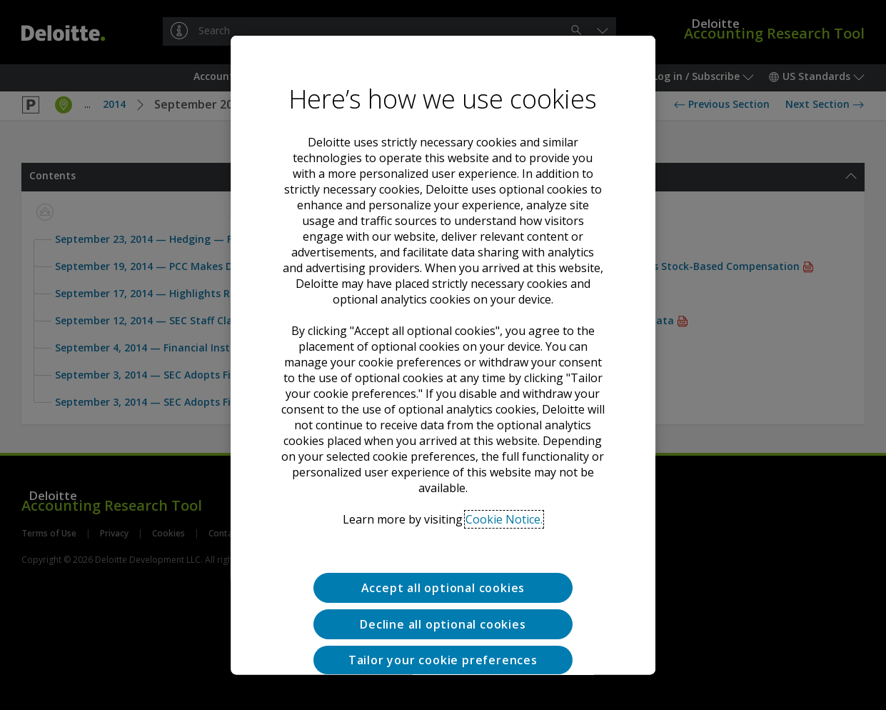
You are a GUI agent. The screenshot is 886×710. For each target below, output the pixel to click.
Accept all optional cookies (443, 543)
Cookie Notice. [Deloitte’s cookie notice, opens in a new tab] (504, 474)
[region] (443, 355)
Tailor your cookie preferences (443, 614)
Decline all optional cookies (442, 578)
